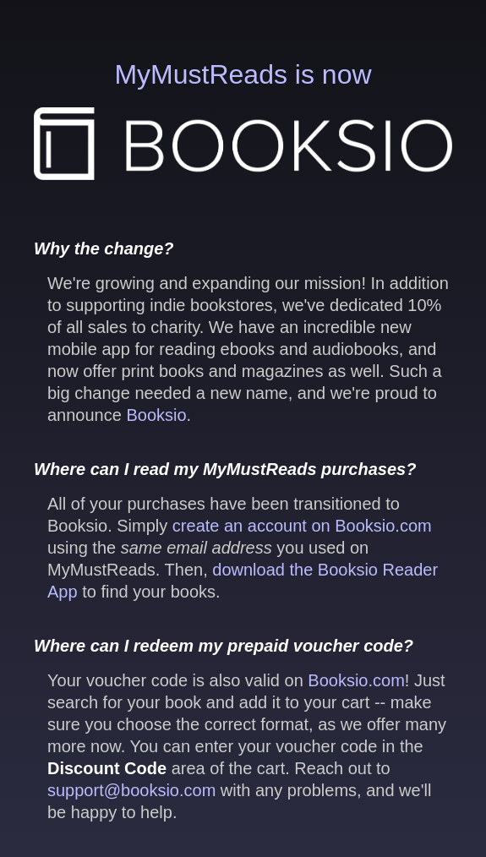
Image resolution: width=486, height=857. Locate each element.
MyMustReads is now (243, 119)
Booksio (156, 415)
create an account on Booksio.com (302, 525)
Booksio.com (356, 680)
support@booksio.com (131, 790)
